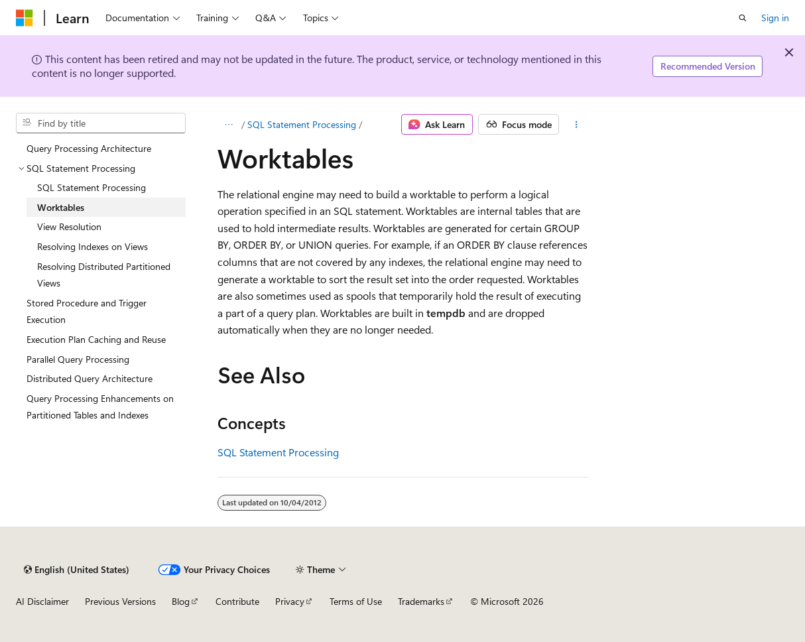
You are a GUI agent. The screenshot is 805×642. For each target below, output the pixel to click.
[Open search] (742, 18)
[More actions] (576, 124)
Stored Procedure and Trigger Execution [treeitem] (87, 311)
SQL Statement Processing (301, 124)
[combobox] (101, 123)
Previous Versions (120, 601)
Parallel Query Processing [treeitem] (78, 359)
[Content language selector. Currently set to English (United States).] (76, 569)
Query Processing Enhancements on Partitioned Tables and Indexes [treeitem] (100, 407)
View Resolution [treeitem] (69, 226)
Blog (181, 601)
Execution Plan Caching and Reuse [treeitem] (96, 339)
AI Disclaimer (42, 601)
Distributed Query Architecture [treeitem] (90, 378)
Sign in (775, 17)
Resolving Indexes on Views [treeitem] (92, 246)
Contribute (237, 601)
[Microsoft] (24, 18)
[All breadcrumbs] (229, 124)
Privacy (289, 601)
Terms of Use (356, 601)
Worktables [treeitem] (60, 207)
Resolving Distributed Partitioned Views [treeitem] (103, 275)
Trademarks (421, 601)
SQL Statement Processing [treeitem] (91, 187)
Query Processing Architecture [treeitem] (89, 148)
